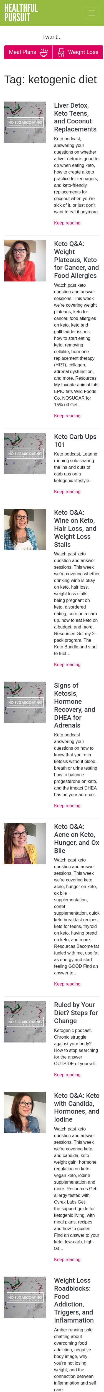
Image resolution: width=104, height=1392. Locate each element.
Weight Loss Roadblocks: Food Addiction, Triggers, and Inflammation (74, 1300)
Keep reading (67, 223)
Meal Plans (28, 52)
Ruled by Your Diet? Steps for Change (76, 1013)
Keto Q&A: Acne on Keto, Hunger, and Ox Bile (76, 838)
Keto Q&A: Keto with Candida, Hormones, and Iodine (77, 1107)
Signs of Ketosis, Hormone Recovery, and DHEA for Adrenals (74, 705)
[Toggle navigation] (92, 13)
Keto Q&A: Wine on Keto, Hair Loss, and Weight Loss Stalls (75, 528)
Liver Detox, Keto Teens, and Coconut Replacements (75, 117)
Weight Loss (77, 52)
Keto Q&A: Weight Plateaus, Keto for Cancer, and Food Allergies (76, 260)
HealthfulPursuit (21, 13)
